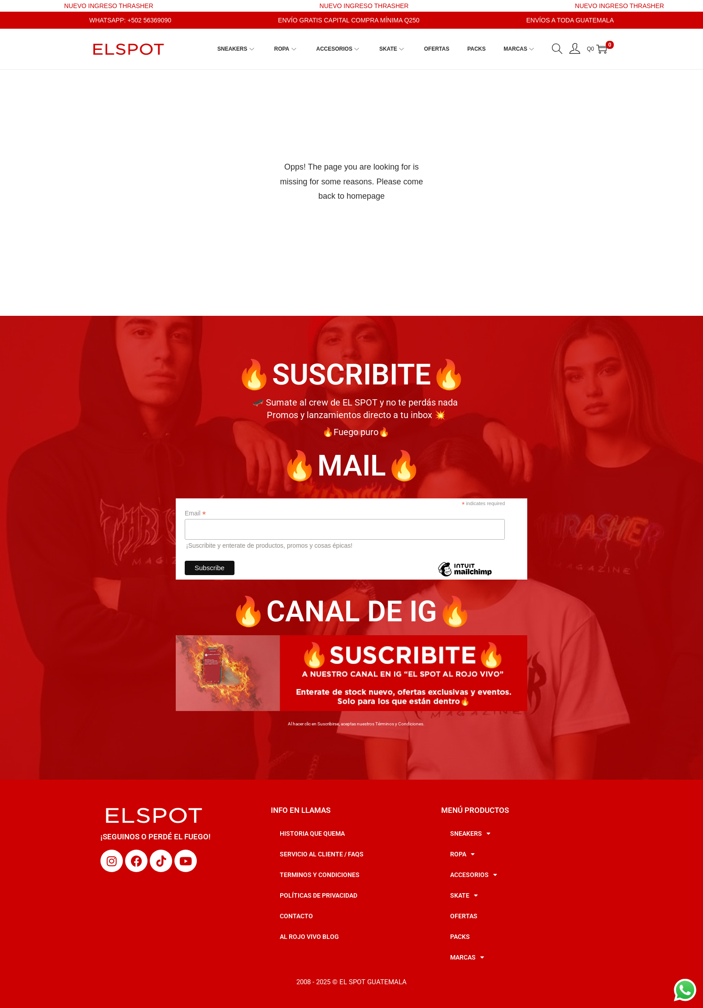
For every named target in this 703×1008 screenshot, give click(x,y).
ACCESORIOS (473, 874)
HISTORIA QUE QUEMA (312, 833)
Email (195, 513)
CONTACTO (296, 916)
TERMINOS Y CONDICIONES (320, 874)
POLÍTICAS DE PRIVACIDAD (318, 895)
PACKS (460, 936)
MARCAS (467, 957)
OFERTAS (463, 916)
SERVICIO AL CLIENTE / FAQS (322, 854)
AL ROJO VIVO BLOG (309, 936)
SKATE (464, 895)
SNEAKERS (470, 833)
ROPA (462, 854)
